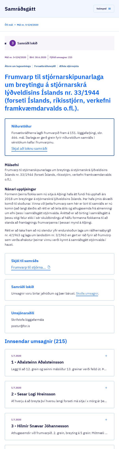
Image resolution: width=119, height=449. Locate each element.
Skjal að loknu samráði (29, 148)
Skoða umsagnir (87, 293)
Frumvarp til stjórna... (28, 267)
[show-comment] (106, 355)
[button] (103, 9)
